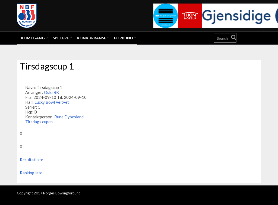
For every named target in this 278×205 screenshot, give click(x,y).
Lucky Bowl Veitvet (51, 102)
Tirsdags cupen (39, 121)
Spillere (61, 38)
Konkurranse (91, 38)
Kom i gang (33, 38)
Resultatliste (31, 159)
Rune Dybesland (69, 116)
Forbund (123, 38)
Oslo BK (51, 92)
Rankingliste (31, 172)
